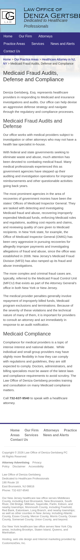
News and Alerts (56, 435)
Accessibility (36, 466)
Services (31, 435)
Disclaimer (18, 466)
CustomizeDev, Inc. (14, 543)
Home (7, 59)
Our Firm (32, 430)
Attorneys (51, 430)
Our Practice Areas (26, 59)
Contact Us (19, 439)
